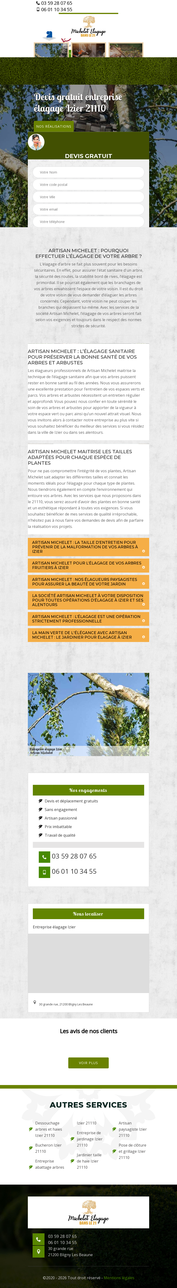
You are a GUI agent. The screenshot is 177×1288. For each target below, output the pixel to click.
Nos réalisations (53, 126)
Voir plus (88, 1063)
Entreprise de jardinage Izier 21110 (87, 1139)
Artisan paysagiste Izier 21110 (130, 1129)
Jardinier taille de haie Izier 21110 (86, 1161)
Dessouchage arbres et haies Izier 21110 (45, 1129)
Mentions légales (119, 1277)
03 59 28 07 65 (54, 3)
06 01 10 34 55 (54, 9)
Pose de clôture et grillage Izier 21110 (129, 1151)
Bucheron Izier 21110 (45, 1148)
